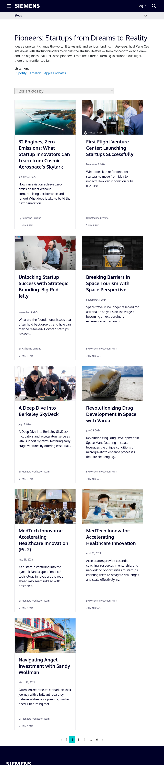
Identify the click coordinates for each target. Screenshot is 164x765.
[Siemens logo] (27, 6)
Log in (142, 6)
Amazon (35, 73)
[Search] (154, 6)
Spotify (21, 73)
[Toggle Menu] (9, 6)
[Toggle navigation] (145, 15)
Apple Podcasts (55, 73)
